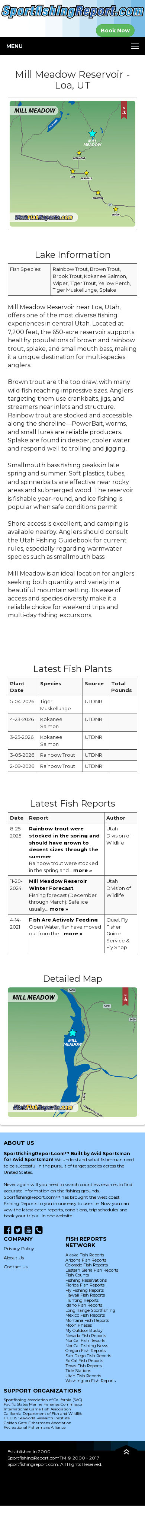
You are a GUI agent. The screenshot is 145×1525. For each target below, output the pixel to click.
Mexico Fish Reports (85, 1315)
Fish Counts (77, 1275)
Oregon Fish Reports (85, 1350)
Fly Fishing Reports (84, 1290)
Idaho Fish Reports (83, 1305)
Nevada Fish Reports (85, 1335)
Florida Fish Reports (84, 1285)
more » (82, 870)
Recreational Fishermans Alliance (35, 1427)
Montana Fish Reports (87, 1320)
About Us (14, 1257)
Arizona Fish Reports (85, 1260)
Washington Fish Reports (90, 1380)
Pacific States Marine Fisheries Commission (44, 1404)
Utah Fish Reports (83, 1375)
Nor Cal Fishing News (86, 1345)
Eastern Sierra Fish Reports (91, 1270)
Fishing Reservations (86, 1280)
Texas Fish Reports (83, 1365)
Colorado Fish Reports (86, 1265)
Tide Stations (78, 1370)
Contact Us (16, 1266)
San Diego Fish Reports (88, 1355)
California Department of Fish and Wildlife (43, 1413)
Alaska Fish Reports (84, 1255)
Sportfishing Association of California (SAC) (43, 1399)
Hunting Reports (82, 1300)
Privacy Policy (19, 1248)
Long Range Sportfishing (90, 1310)
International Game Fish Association (37, 1409)
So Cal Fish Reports (84, 1360)
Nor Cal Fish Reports (85, 1340)
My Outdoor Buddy (84, 1330)
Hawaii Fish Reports (85, 1295)
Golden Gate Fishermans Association (37, 1422)
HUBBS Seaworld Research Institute (37, 1418)
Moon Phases (78, 1325)
